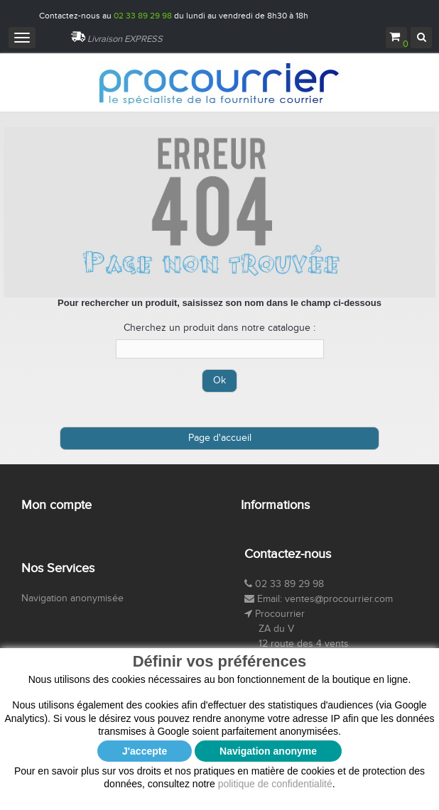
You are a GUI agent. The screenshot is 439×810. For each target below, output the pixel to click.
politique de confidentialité (275, 783)
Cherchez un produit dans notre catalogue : (219, 328)
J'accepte (144, 751)
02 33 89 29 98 (143, 16)
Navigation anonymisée (72, 598)
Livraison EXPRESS (125, 39)
